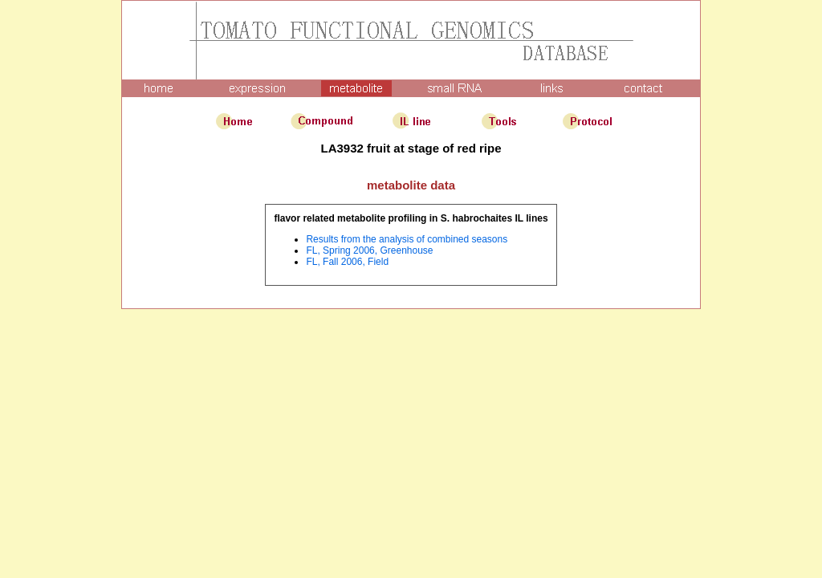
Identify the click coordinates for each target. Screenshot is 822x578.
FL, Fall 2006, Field (347, 261)
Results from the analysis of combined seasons (406, 239)
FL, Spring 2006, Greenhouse (369, 250)
